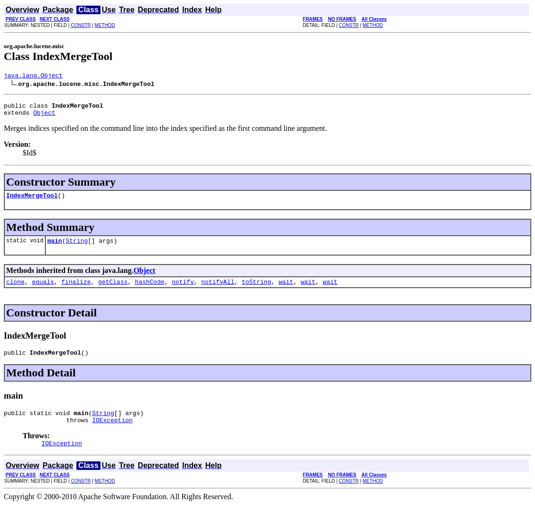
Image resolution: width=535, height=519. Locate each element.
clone (15, 290)
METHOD (105, 25)
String (77, 247)
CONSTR (81, 25)
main (54, 247)
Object (44, 116)
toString (256, 290)
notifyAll (217, 290)
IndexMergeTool (32, 200)
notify (183, 290)
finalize (76, 290)
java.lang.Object (33, 76)
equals (43, 290)
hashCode (149, 290)
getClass (112, 290)
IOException (112, 432)
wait (285, 290)
